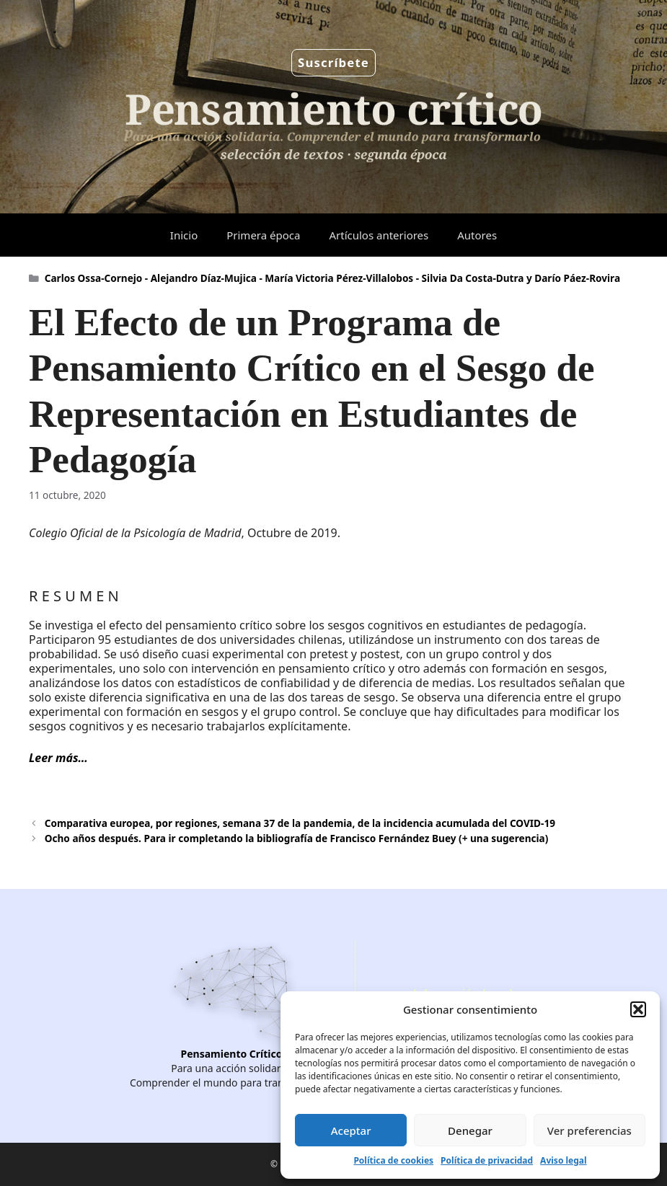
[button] (638, 1009)
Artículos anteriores (378, 235)
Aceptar (351, 1130)
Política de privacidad (487, 1160)
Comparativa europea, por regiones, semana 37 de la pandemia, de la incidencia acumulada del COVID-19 (300, 823)
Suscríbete (333, 62)
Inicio (184, 235)
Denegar (470, 1130)
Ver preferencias (589, 1130)
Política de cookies (393, 1160)
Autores (477, 235)
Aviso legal (563, 1160)
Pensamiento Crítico (232, 1054)
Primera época (263, 235)
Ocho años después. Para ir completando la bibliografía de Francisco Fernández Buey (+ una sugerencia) (297, 838)
